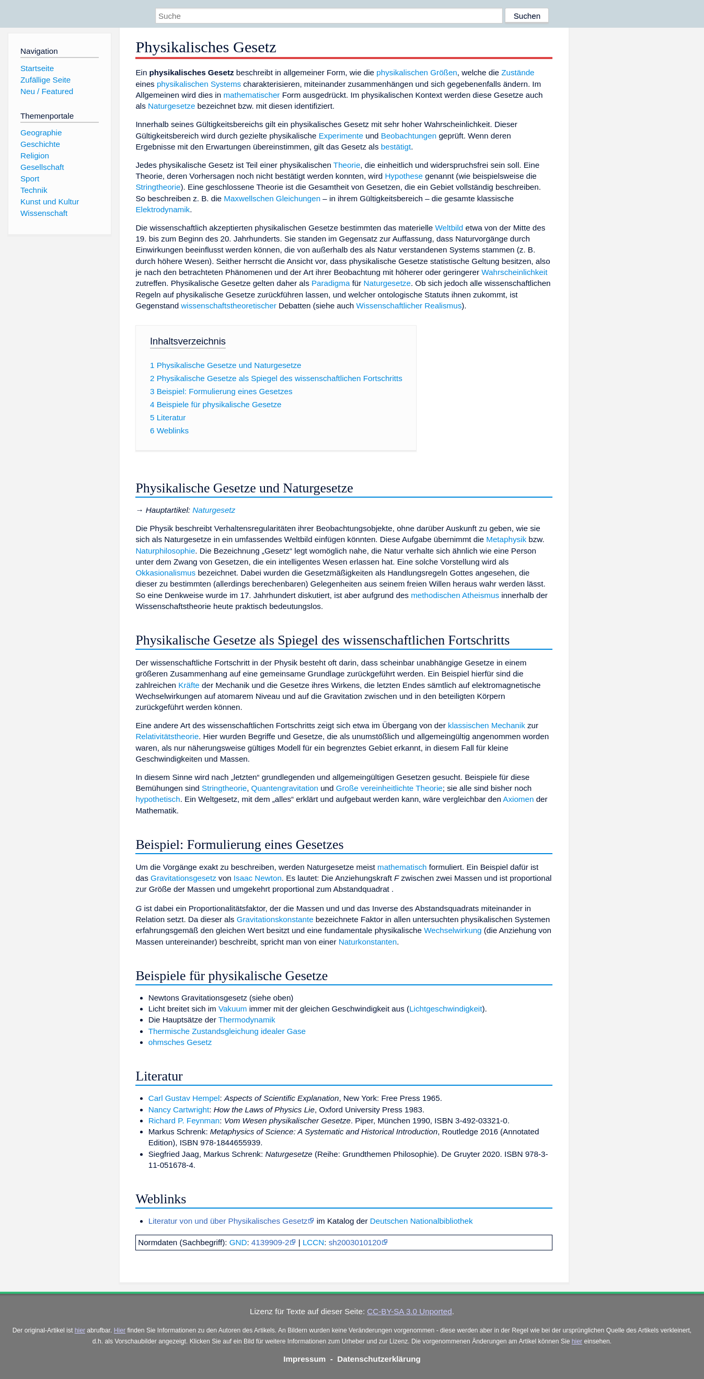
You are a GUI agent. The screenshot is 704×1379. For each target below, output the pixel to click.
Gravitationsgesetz (183, 878)
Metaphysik (506, 539)
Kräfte (189, 685)
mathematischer (251, 94)
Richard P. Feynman (184, 1120)
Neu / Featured (46, 91)
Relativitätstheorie (167, 736)
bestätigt (396, 146)
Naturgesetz (213, 509)
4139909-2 (270, 1242)
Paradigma (330, 283)
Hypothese (404, 175)
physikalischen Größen (416, 72)
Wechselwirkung (452, 930)
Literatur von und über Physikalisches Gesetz (228, 1220)
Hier (119, 1330)
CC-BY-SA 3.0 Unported (409, 1311)
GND (238, 1242)
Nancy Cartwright (178, 1109)
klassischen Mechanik (486, 725)
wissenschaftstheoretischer (228, 305)
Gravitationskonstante (275, 919)
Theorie (347, 164)
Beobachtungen (408, 135)
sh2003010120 (355, 1242)
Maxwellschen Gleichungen (272, 198)
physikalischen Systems (199, 83)
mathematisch (402, 867)
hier (80, 1330)
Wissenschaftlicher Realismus (409, 305)
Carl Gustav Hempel (184, 1098)
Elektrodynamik (162, 209)
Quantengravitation (284, 788)
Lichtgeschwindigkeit (445, 1008)
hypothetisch (157, 799)
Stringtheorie (157, 186)
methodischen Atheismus (455, 595)
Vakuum (232, 1008)
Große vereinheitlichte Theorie (389, 788)
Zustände (517, 72)
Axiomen (518, 799)
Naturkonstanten (368, 941)
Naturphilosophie (165, 550)
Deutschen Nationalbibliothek (421, 1220)
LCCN (313, 1242)
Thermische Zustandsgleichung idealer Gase (227, 1031)
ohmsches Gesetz (180, 1042)
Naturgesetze (171, 105)
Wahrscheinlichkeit (514, 272)
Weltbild (449, 227)
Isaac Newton (258, 878)
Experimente (341, 135)
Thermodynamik (246, 1019)
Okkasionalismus (165, 572)
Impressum (304, 1358)
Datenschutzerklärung (379, 1358)
